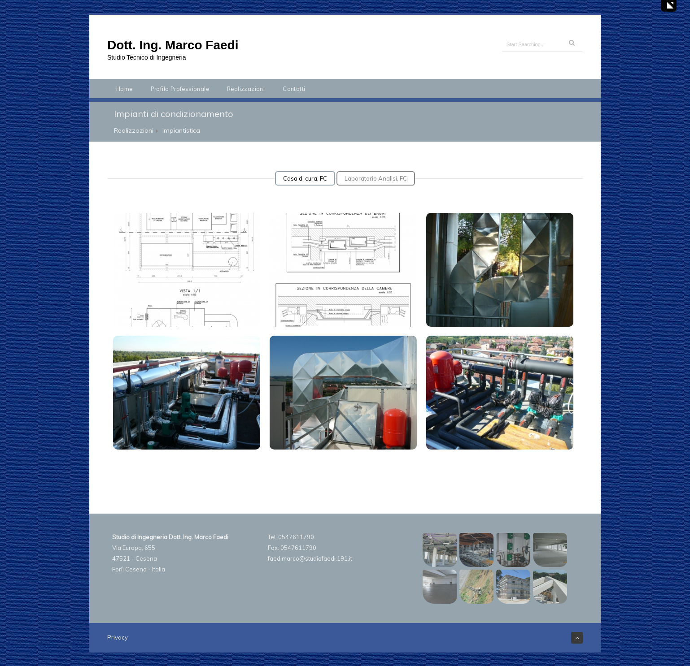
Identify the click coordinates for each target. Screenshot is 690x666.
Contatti (294, 88)
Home (124, 88)
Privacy (117, 637)
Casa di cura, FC (305, 178)
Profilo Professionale (180, 88)
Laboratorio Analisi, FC (376, 178)
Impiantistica (181, 130)
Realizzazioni (246, 88)
